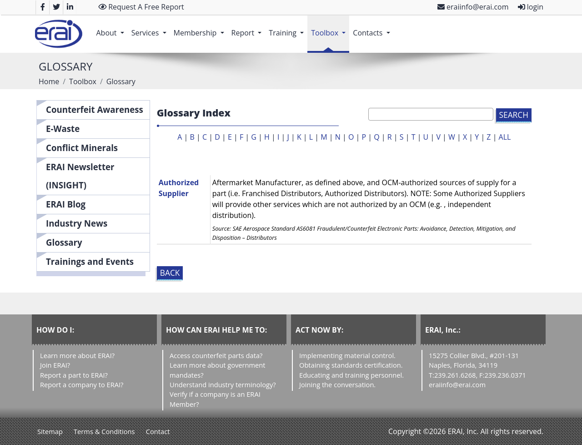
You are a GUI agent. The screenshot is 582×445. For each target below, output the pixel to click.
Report (248, 28)
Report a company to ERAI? (81, 384)
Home (49, 81)
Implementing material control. (347, 355)
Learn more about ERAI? (77, 355)
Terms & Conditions (104, 431)
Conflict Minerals (82, 147)
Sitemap (50, 431)
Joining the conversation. (337, 384)
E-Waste (63, 128)
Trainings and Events (90, 261)
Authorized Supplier (179, 187)
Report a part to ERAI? (74, 374)
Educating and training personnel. (351, 374)
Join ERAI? (55, 364)
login (530, 7)
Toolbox (330, 28)
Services (150, 28)
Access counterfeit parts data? (216, 355)
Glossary (64, 242)
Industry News (76, 223)
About (111, 28)
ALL (505, 137)
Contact (158, 431)
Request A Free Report (141, 7)
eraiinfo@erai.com (473, 7)
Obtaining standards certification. (351, 364)
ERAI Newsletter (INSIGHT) (80, 176)
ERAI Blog (65, 204)
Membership (201, 28)
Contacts (373, 28)
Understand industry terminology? (223, 384)
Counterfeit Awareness (94, 109)
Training (288, 28)
